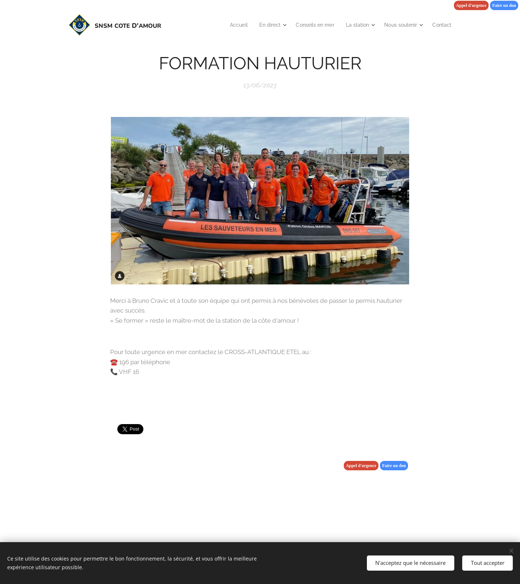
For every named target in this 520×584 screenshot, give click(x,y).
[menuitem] (227, 25)
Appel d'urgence (471, 5)
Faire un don (504, 5)
